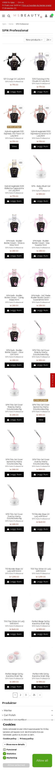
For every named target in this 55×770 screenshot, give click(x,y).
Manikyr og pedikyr (15, 720)
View (14, 146)
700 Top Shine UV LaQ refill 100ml (41, 570)
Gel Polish (10, 715)
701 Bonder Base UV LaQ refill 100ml (14, 570)
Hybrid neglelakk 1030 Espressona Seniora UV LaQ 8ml (41, 133)
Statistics (11, 754)
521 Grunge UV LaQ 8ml (14, 79)
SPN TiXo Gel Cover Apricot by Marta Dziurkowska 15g (14, 461)
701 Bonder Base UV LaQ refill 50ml (41, 515)
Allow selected (16, 765)
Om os (21, 2)
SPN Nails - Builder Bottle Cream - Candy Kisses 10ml (14, 297)
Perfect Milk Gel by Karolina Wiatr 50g (40, 675)
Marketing (12, 758)
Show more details (15, 744)
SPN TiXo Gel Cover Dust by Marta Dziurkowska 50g (40, 461)
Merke (8, 710)
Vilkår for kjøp (8, 2)
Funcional (12, 750)
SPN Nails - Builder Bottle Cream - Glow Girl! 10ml (14, 352)
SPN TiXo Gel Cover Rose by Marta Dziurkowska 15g (14, 407)
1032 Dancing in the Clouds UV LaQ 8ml (40, 80)
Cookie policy (9, 739)
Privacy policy (26, 739)
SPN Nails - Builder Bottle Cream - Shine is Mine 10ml (14, 243)
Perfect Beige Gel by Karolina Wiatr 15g (14, 675)
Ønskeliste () (9, 8)
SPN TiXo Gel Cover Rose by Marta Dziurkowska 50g (40, 352)
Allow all (42, 760)
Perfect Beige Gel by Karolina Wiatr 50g (41, 622)
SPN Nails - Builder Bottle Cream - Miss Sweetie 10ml (40, 243)
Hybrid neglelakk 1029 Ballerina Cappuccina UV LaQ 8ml (14, 188)
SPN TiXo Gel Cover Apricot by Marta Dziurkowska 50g (40, 407)
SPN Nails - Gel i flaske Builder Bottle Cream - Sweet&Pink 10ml (41, 297)
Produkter (9, 703)
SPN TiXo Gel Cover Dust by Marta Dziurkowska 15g (14, 516)
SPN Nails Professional (14, 81)
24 (49, 39)
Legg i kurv (14, 91)
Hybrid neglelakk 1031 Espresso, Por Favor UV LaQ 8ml (14, 133)
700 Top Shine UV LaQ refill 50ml (14, 622)
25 (34, 695)
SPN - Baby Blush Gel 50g (40, 187)
